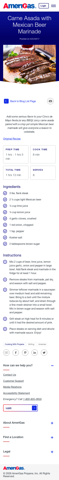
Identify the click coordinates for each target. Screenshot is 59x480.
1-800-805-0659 (32, 399)
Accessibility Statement (16, 393)
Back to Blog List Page (20, 101)
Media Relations (12, 386)
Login (45, 6)
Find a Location (13, 437)
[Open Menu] (53, 5)
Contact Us (9, 374)
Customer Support (13, 380)
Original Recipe (12, 138)
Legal (6, 451)
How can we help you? (18, 365)
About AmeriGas (14, 422)
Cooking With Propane (15, 344)
